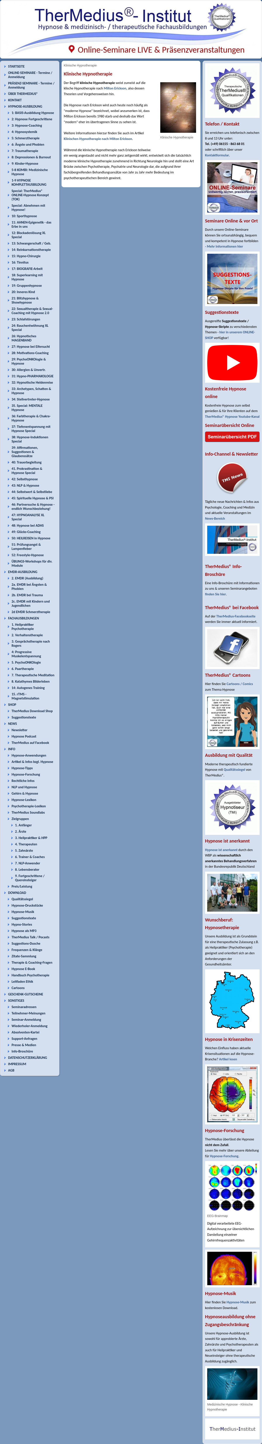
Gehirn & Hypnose (25, 793)
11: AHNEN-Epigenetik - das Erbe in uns (31, 224)
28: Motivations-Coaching (30, 353)
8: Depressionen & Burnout (31, 157)
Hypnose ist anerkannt (221, 850)
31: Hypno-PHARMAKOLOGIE (32, 376)
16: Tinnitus (20, 262)
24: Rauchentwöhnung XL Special (30, 327)
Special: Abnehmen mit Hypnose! (28, 207)
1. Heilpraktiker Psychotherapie (23, 626)
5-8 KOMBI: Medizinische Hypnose (30, 172)
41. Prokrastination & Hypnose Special (27, 471)
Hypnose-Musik (23, 912)
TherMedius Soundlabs (28, 812)
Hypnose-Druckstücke (27, 905)
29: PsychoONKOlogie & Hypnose (29, 361)
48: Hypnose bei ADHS (28, 525)
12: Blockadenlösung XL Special (29, 235)
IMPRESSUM (17, 1064)
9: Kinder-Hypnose (25, 163)
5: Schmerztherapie (26, 138)
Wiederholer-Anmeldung (29, 1026)
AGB (11, 1070)
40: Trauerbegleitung (26, 462)
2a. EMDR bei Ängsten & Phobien (29, 586)
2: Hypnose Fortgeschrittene (32, 119)
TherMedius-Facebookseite (235, 616)
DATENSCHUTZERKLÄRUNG (27, 1058)
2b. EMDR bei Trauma (27, 595)
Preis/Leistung (22, 886)
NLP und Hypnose (24, 787)
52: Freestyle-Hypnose (28, 555)
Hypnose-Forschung (26, 774)
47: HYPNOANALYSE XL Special (28, 517)
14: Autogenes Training (28, 688)
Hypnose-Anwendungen (29, 755)
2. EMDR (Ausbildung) (27, 578)
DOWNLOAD (17, 893)
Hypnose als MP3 (24, 931)
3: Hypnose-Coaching (27, 125)
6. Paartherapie (23, 669)
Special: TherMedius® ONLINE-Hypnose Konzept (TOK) (30, 195)
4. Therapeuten (26, 844)
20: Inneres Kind (23, 292)
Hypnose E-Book (23, 969)
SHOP (12, 705)
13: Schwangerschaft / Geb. (31, 243)
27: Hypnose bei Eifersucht (31, 346)
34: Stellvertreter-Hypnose (31, 399)
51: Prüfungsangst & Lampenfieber (26, 546)
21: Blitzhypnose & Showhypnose (25, 300)
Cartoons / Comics (240, 684)
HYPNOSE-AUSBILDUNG (25, 106)
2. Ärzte (20, 831)
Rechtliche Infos (23, 781)
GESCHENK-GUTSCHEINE (25, 994)
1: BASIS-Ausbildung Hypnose (33, 113)
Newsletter (20, 730)
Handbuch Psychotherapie (30, 975)
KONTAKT (15, 100)
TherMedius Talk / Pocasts (30, 937)
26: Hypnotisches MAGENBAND (24, 338)
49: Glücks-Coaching (26, 532)
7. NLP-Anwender (27, 863)
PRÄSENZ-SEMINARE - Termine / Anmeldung (31, 85)
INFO (11, 749)
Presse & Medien (24, 1045)
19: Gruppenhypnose (27, 285)
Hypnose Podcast (24, 736)
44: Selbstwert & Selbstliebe (32, 492)
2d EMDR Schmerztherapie (31, 612)
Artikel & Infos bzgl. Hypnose (32, 762)
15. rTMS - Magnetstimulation (25, 696)
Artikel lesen (228, 1059)
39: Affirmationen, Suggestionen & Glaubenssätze (25, 452)
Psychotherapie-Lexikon (29, 806)
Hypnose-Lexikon (24, 800)
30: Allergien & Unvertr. (29, 370)
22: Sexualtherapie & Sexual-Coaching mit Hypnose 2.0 (32, 311)
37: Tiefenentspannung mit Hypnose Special (31, 429)
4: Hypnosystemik (24, 132)
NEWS (12, 724)
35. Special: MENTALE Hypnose (27, 408)
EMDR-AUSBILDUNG (22, 572)
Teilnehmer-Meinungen (28, 1013)
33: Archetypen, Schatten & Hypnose (31, 391)
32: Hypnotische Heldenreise (32, 382)
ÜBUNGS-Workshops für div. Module (32, 563)
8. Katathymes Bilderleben (31, 681)
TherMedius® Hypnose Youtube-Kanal (232, 416)
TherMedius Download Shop (32, 711)
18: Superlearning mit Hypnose (27, 277)
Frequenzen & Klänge (27, 950)
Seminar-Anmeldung (26, 1019)
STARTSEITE (16, 66)
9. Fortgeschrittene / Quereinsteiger (30, 878)
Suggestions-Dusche (26, 943)
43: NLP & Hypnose (25, 485)
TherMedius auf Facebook (30, 743)
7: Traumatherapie (25, 151)
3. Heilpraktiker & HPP (31, 838)
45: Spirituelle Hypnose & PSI (32, 498)
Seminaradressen (24, 1007)
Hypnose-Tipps (22, 768)
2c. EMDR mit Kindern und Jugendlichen (31, 603)
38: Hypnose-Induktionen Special (30, 439)
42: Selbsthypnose (25, 479)
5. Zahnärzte (24, 850)
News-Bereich (215, 518)
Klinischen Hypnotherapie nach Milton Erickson (98, 139)
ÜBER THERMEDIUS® (23, 94)
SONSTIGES (16, 1000)
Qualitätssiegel (22, 899)
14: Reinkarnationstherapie (31, 250)
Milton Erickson (115, 88)
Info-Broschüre (22, 1051)
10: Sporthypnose (24, 216)
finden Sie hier (215, 594)
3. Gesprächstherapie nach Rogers (31, 643)
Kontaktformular (217, 155)
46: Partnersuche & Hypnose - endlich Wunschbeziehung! (33, 506)
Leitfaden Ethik (22, 981)
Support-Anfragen (24, 1039)
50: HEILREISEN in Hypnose (31, 538)
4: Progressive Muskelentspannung (26, 654)
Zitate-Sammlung (24, 956)
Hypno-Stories (22, 924)
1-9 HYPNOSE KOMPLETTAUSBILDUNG (29, 182)
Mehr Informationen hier (225, 246)
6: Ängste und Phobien (28, 144)
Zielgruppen (20, 819)
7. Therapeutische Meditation (33, 675)
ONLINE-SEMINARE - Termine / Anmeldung (30, 75)
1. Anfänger (23, 825)
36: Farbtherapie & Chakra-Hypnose (31, 418)
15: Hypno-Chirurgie (26, 256)
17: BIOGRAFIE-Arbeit (27, 269)
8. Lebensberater (27, 869)
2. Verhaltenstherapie (27, 635)
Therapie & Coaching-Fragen (32, 962)
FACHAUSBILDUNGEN (23, 618)
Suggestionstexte (24, 717)
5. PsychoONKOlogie (26, 662)
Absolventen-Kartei (25, 1032)
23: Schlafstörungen (26, 319)
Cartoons (18, 988)
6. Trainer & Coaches (30, 857)
